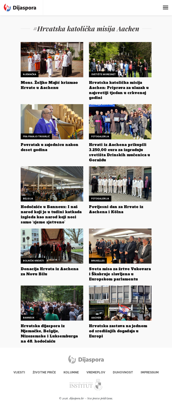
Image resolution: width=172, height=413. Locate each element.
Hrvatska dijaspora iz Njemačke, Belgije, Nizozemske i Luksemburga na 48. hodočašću (49, 333)
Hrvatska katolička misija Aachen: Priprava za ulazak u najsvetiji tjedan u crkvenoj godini (119, 90)
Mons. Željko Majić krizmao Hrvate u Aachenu (49, 85)
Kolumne (71, 372)
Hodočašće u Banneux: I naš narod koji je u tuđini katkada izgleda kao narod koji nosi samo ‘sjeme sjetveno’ (51, 214)
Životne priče (44, 372)
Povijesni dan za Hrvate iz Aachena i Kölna (116, 209)
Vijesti (19, 372)
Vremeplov (95, 372)
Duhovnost (123, 372)
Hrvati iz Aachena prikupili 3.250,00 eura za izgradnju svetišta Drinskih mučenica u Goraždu (119, 152)
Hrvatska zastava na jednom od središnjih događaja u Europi (118, 331)
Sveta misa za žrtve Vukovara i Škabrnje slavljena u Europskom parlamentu (120, 274)
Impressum (150, 372)
